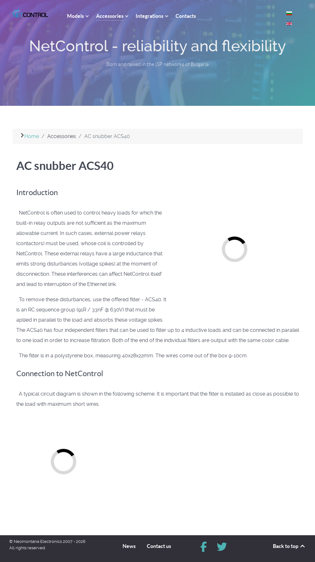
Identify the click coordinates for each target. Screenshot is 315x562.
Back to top (289, 546)
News (129, 546)
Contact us (159, 546)
